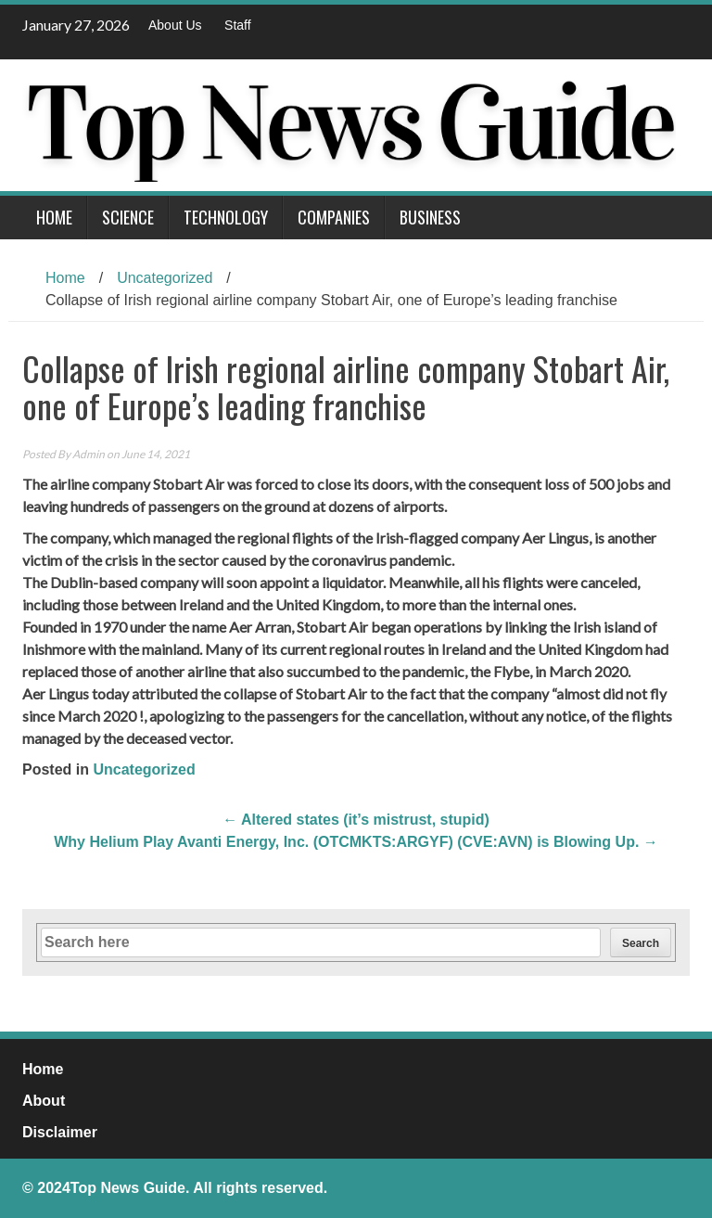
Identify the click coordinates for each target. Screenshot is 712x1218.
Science (128, 217)
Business (430, 217)
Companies (334, 217)
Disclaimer (59, 1132)
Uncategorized (164, 278)
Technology (226, 217)
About (43, 1101)
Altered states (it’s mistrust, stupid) (356, 819)
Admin (88, 454)
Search (640, 943)
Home (54, 217)
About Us (175, 25)
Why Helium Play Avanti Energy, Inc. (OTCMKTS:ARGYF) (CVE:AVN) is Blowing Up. (356, 842)
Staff (237, 25)
